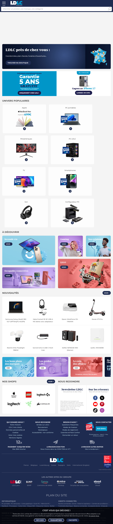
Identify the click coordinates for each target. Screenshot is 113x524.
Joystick (47, 481)
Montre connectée (64, 438)
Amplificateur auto (8, 472)
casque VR (51, 502)
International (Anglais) (81, 400)
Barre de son (40, 453)
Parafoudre (104, 467)
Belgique (34, 400)
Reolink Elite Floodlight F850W (16, 284)
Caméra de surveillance (99, 438)
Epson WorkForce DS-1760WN (70, 255)
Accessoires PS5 (36, 479)
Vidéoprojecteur (10, 450)
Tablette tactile (22, 443)
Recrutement (43, 362)
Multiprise (75, 472)
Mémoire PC (45, 438)
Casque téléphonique (9, 469)
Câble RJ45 (76, 467)
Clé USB (103, 453)
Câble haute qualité (75, 469)
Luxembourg (44, 400)
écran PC (42, 502)
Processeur (13, 441)
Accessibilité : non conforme (42, 367)
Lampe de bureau (95, 455)
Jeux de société (39, 484)
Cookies (15, 367)
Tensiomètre (88, 445)
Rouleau (94, 469)
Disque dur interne (42, 441)
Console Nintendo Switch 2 (11, 481)
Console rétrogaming (9, 484)
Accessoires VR (22, 484)
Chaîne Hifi (29, 455)
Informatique (62, 479)
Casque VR (40, 481)
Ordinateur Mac (34, 443)
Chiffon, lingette (82, 455)
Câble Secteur (63, 469)
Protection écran (33, 472)
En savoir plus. (94, 516)
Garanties (64, 367)
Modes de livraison (70, 362)
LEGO (31, 484)
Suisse (53, 400)
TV (2, 450)
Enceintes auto (22, 465)
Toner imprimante (64, 453)
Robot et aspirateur (84, 438)
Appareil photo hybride (9, 457)
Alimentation (95, 467)
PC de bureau (15, 438)
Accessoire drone (94, 441)
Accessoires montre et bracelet (77, 443)
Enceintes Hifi (15, 453)
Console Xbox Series (28, 481)
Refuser (40, 520)
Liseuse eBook (20, 455)
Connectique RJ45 (64, 472)
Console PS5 (14, 479)
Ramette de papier (82, 460)
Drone (74, 438)
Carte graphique (27, 438)
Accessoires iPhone (39, 469)
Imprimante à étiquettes (66, 460)
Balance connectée (80, 441)
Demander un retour (70, 370)
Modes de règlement (70, 365)
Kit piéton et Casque (24, 469)
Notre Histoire (15, 359)
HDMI (64, 467)
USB (59, 467)
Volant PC (5, 479)
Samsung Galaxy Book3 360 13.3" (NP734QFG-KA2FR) (15, 255)
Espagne (61, 400)
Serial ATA (86, 469)
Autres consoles (24, 479)
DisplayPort (86, 467)
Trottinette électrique (65, 441)
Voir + (106, 228)
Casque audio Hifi (40, 450)
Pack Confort (75, 367)
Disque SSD (31, 441)
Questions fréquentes (70, 359)
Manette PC (48, 479)
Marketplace (42, 365)
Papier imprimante (82, 457)
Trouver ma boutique (18, 63)
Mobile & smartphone (9, 465)
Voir (8, 179)
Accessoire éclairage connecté (99, 443)
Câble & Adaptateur (47, 472)
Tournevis (101, 469)
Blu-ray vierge (70, 457)
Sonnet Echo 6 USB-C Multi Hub (43, 284)
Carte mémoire (34, 465)
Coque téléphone (45, 467)
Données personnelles (14, 365)
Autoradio (43, 465)
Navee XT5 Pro (97, 254)
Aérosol (102, 457)
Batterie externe (21, 472)
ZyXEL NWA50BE (97, 282)
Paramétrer (56, 520)
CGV (10, 362)
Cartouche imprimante (79, 453)
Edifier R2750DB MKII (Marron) (70, 284)
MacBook (5, 441)
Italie (69, 400)
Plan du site (56, 430)
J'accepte (73, 520)
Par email (101, 363)
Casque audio (28, 450)
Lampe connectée (64, 445)
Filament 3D (94, 457)
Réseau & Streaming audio (43, 455)
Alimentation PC (10, 443)
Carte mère (22, 441)
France (26, 400)
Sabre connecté (99, 445)
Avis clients (17, 362)
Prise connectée (77, 445)
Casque (19, 450)
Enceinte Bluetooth (27, 453)
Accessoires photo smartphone (12, 467)
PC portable (6, 438)
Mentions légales (15, 372)
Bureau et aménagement (66, 455)
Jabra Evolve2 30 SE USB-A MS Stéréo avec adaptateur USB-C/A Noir (43, 255)
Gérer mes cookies (15, 370)
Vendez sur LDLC (42, 359)
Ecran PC (37, 438)
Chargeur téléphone (31, 467)
